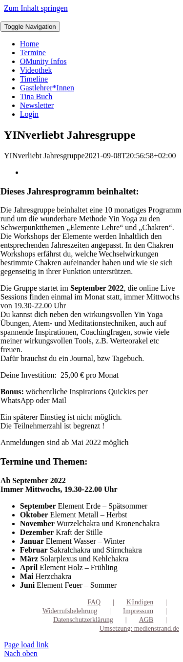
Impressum (138, 611)
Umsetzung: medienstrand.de (139, 628)
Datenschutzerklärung (83, 619)
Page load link (26, 645)
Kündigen (139, 602)
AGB (146, 619)
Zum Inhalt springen (36, 8)
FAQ (94, 602)
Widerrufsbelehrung (69, 611)
